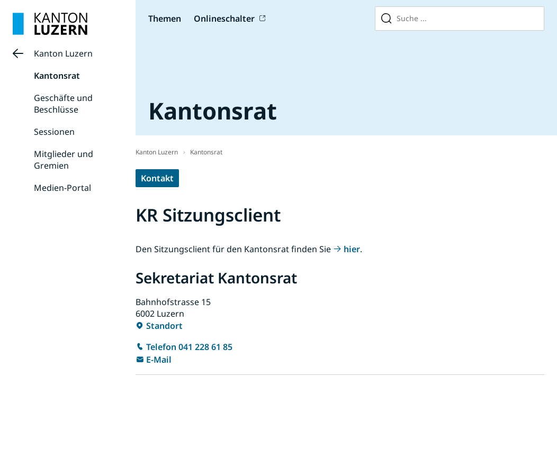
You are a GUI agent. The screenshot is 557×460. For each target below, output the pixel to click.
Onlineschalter (224, 18)
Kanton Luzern (63, 53)
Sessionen (54, 131)
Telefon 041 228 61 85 (189, 347)
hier (352, 249)
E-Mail (159, 359)
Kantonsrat (57, 75)
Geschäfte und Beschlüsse (63, 103)
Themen (164, 18)
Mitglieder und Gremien (63, 159)
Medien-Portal (62, 188)
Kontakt (157, 178)
